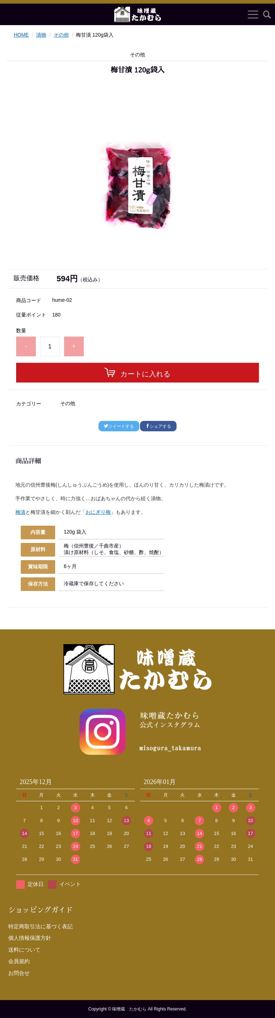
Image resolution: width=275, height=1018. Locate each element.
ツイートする (119, 426)
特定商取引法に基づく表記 (40, 926)
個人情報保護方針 (29, 938)
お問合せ (19, 973)
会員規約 (19, 961)
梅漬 (20, 512)
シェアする (158, 426)
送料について (24, 950)
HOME (21, 35)
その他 (61, 35)
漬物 (41, 35)
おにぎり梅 (98, 512)
